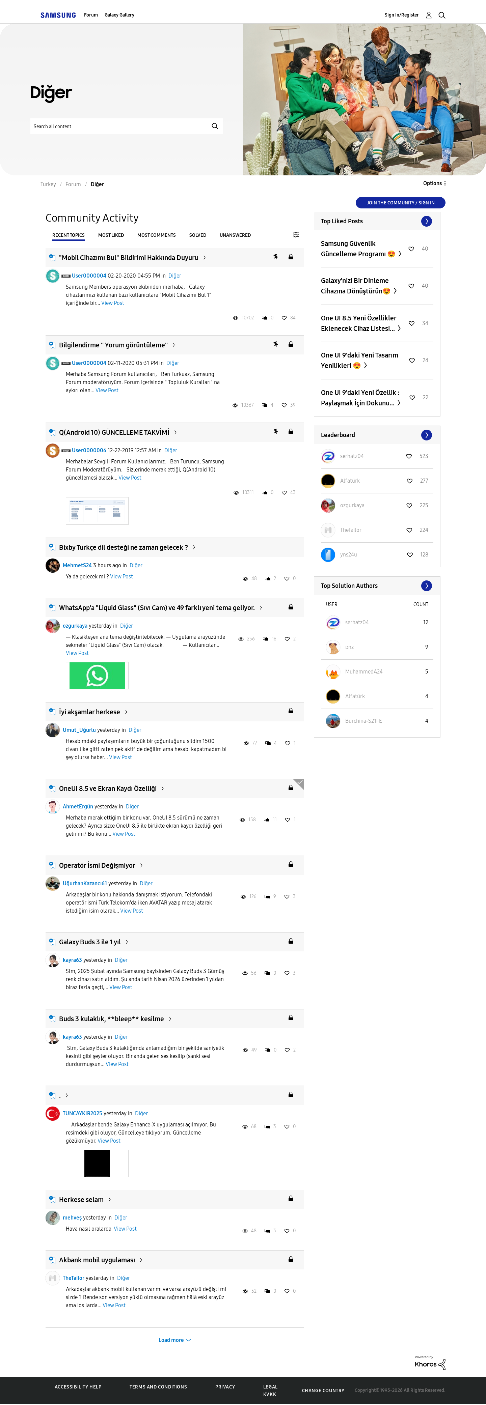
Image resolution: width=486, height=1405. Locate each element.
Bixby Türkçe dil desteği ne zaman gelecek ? (123, 547)
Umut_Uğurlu (79, 730)
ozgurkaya (75, 626)
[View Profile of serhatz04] (352, 456)
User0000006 (89, 450)
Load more (171, 1340)
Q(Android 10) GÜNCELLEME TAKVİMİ (114, 432)
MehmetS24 (77, 565)
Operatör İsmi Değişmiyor (97, 865)
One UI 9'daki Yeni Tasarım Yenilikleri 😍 (359, 360)
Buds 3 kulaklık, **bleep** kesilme (111, 1019)
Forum (91, 15)
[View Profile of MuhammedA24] (364, 671)
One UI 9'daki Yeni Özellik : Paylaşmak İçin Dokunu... (360, 398)
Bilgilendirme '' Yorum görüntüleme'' (113, 345)
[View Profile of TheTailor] (350, 530)
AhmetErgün (78, 806)
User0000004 (89, 276)
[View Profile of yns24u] (348, 554)
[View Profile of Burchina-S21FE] (363, 721)
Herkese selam (81, 1200)
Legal (270, 1387)
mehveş (72, 1217)
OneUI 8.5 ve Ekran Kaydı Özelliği (108, 788)
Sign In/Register (402, 15)
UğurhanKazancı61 (85, 883)
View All (377, 221)
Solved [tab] (197, 235)
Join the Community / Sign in (401, 203)
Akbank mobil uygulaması (97, 1260)
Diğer (174, 276)
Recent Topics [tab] (68, 235)
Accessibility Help (78, 1387)
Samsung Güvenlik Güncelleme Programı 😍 (359, 248)
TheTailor (73, 1278)
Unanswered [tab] (235, 235)
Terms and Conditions (158, 1387)
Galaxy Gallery (119, 15)
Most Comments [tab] (156, 235)
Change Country (323, 1391)
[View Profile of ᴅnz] (349, 647)
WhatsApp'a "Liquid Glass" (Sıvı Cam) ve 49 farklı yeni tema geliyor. (157, 608)
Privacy (225, 1387)
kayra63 (72, 960)
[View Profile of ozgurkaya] (352, 505)
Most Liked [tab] (111, 235)
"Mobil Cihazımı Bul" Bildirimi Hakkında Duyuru (128, 258)
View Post (112, 303)
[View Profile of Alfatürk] (350, 481)
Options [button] (432, 183)
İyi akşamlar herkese (89, 712)
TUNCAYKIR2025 (82, 1113)
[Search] (126, 126)
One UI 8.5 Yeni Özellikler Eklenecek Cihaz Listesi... (358, 323)
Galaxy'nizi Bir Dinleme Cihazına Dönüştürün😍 (356, 286)
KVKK (269, 1394)
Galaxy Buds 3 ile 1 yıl (90, 942)
